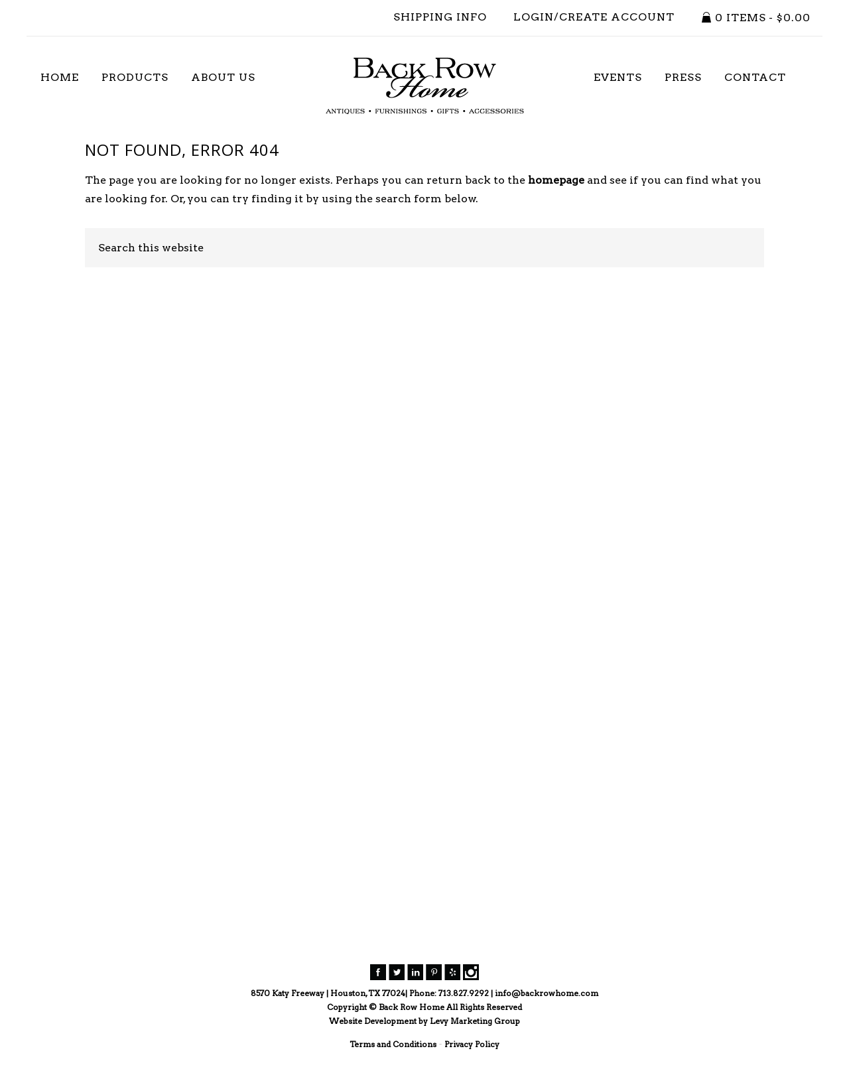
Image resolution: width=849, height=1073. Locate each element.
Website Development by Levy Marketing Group (424, 1021)
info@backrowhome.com (546, 993)
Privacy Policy (471, 1044)
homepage (556, 180)
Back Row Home (424, 86)
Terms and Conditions (393, 1044)
